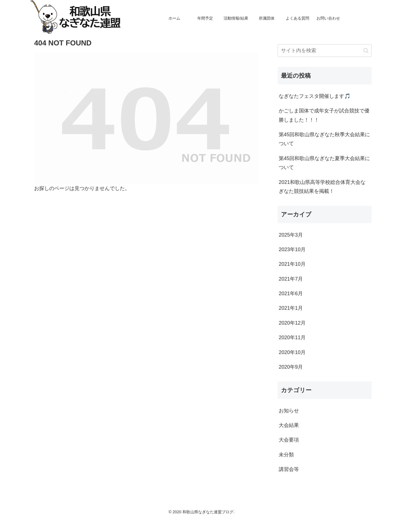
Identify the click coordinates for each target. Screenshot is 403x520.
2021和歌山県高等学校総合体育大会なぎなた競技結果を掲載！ (322, 186)
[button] (366, 50)
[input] (325, 50)
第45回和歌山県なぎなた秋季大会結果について (324, 139)
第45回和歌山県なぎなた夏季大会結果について (324, 163)
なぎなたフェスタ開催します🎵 (314, 96)
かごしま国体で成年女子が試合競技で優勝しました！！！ (324, 115)
